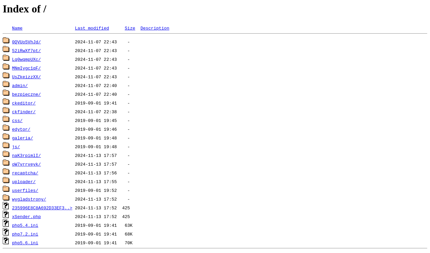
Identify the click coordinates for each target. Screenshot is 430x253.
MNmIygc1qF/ (26, 68)
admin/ (20, 85)
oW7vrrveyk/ (26, 164)
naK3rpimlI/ (26, 155)
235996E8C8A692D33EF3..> (42, 208)
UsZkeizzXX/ (26, 77)
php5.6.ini (25, 243)
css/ (17, 120)
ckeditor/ (24, 103)
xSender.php (26, 216)
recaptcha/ (25, 173)
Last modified (92, 28)
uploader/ (24, 181)
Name (17, 28)
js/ (16, 146)
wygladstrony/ (29, 199)
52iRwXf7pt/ (26, 50)
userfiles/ (25, 190)
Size (130, 28)
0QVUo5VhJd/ (26, 42)
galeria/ (22, 138)
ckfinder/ (24, 112)
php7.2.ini (25, 234)
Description (154, 28)
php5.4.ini (25, 225)
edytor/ (21, 129)
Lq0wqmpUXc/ (26, 59)
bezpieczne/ (26, 94)
